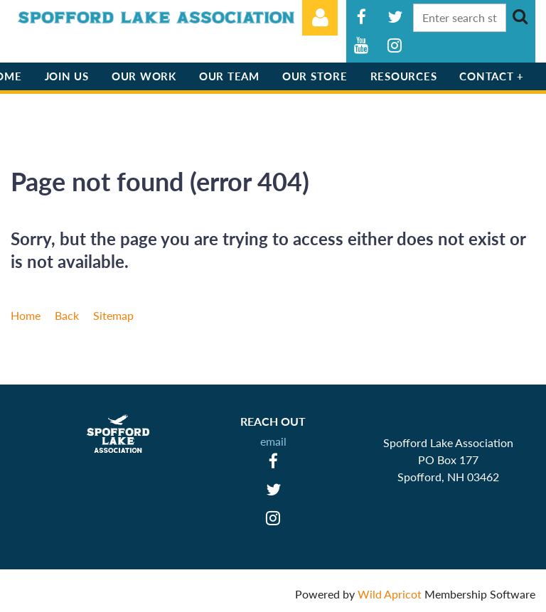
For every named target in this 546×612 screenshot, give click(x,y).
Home (26, 315)
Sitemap (113, 315)
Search (519, 16)
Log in (320, 18)
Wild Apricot (390, 594)
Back (67, 315)
